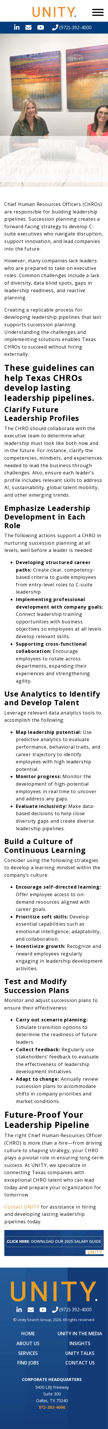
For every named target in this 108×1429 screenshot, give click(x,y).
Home (28, 1333)
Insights (79, 1343)
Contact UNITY (21, 1207)
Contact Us (80, 1363)
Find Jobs (28, 1363)
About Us (27, 1343)
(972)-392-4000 (72, 27)
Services (28, 1353)
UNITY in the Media (80, 1333)
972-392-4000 (52, 1407)
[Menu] (98, 12)
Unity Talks (79, 1353)
